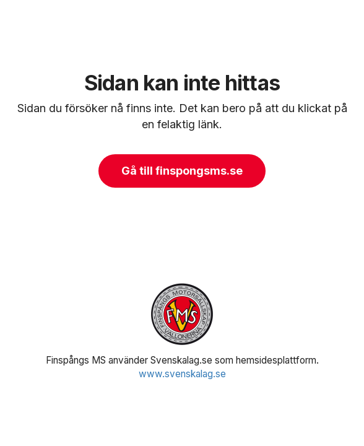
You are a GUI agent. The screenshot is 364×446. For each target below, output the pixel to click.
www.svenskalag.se (182, 374)
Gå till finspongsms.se (182, 170)
